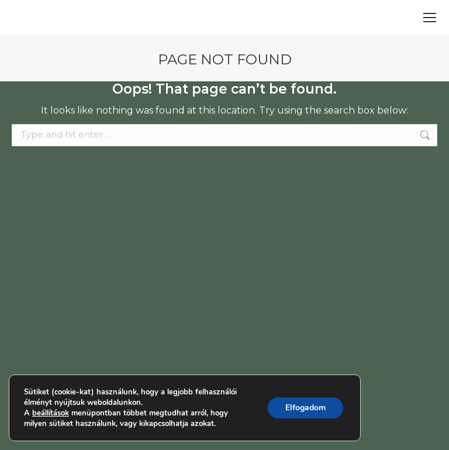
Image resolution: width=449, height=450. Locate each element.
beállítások (51, 412)
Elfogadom (305, 408)
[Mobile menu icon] (429, 17)
